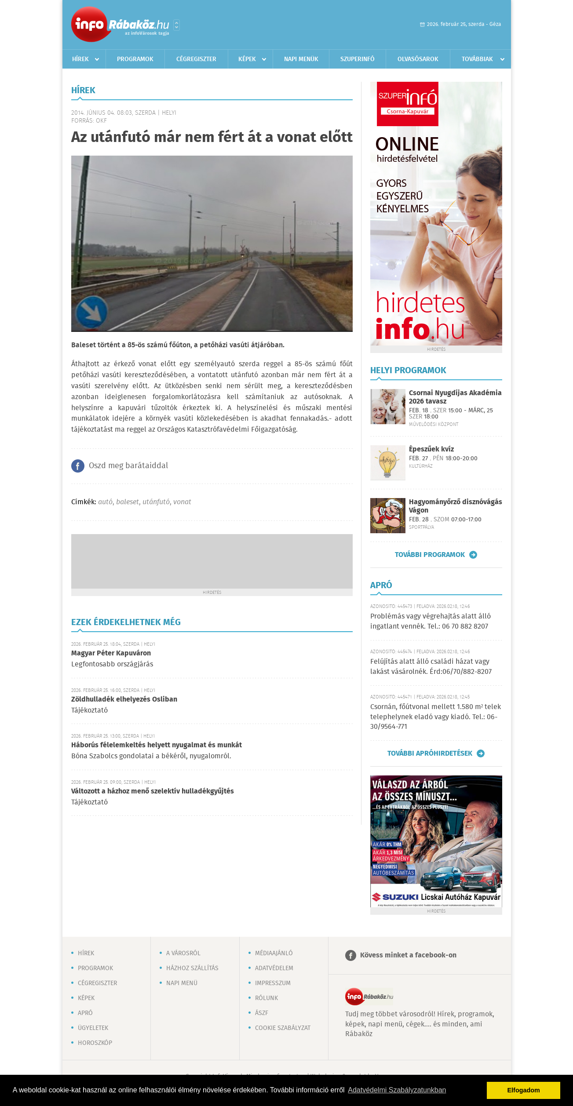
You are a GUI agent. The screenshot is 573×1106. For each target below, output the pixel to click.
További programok (430, 555)
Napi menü (181, 983)
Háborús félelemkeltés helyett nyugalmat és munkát (156, 745)
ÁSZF (261, 1013)
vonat (182, 502)
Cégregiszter (196, 59)
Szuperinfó (357, 59)
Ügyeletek (93, 1028)
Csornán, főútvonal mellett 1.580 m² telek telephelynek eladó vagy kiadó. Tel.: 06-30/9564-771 (435, 717)
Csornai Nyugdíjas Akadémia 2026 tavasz (455, 397)
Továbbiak (477, 59)
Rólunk (266, 998)
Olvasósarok (418, 59)
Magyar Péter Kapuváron (111, 653)
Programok (135, 59)
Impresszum (273, 983)
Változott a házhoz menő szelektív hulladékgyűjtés (152, 791)
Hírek (80, 59)
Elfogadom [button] (523, 1090)
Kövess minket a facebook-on (408, 955)
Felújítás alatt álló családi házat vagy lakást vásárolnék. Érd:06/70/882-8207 (431, 666)
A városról (183, 953)
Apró (85, 1013)
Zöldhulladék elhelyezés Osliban (124, 699)
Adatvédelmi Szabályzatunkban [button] (397, 1090)
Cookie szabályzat (282, 1028)
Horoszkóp (95, 1043)
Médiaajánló (274, 953)
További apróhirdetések (429, 753)
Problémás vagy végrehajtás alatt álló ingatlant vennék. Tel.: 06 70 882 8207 (430, 621)
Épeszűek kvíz (431, 449)
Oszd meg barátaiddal (128, 466)
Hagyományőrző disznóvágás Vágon (455, 506)
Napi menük (301, 59)
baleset (127, 502)
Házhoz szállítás (192, 968)
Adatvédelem (274, 968)
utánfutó (156, 502)
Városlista (176, 25)
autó (105, 502)
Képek (247, 59)
